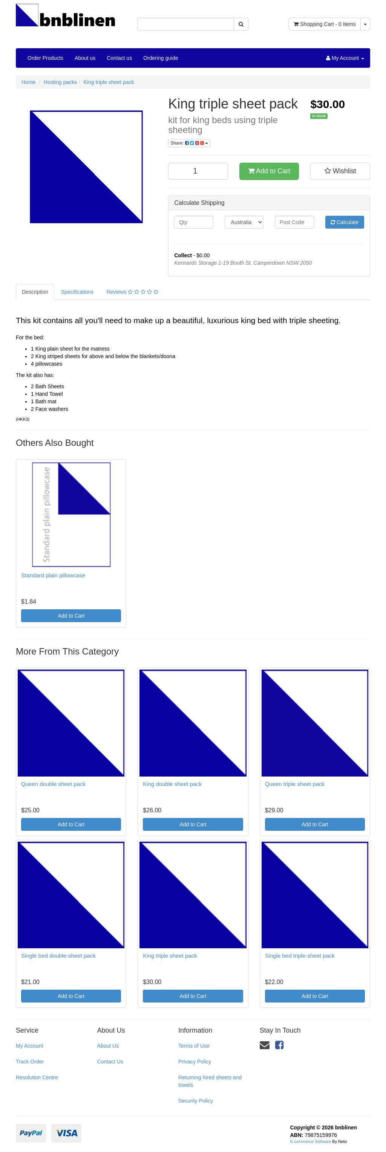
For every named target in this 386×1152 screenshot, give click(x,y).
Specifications (77, 292)
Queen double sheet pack (53, 784)
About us (85, 58)
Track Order (30, 1062)
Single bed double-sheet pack (58, 955)
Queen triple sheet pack (295, 784)
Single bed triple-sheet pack (300, 955)
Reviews (132, 292)
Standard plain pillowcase (53, 575)
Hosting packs (60, 82)
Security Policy (195, 1101)
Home (28, 82)
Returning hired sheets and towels (210, 1081)
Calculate (344, 222)
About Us (108, 1046)
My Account (29, 1046)
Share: (189, 143)
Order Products (45, 58)
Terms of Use (193, 1046)
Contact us (119, 58)
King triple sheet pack (109, 82)
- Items (325, 24)
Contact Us (110, 1062)
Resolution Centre (37, 1077)
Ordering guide (160, 58)
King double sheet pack (172, 784)
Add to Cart (269, 171)
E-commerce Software (310, 1141)
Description (35, 292)
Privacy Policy (194, 1062)
